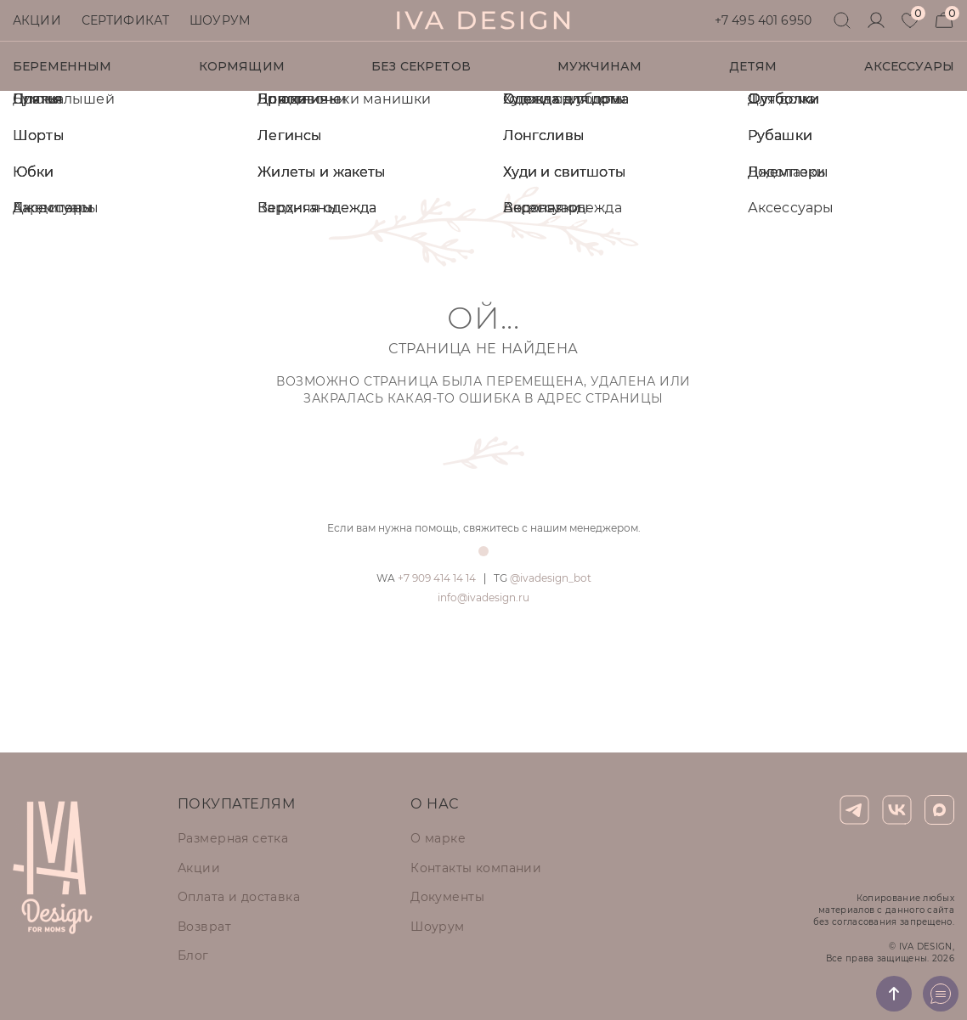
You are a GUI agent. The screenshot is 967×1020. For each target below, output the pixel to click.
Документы (447, 896)
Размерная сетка (233, 838)
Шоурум (219, 20)
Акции (37, 20)
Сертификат (125, 20)
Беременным (62, 66)
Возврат (204, 926)
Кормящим (242, 66)
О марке (438, 838)
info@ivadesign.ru (483, 597)
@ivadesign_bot (542, 578)
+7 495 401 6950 (763, 20)
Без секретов (421, 66)
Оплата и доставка (239, 896)
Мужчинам (599, 66)
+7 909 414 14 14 (426, 578)
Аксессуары (909, 66)
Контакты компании (475, 868)
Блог (193, 955)
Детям (753, 66)
